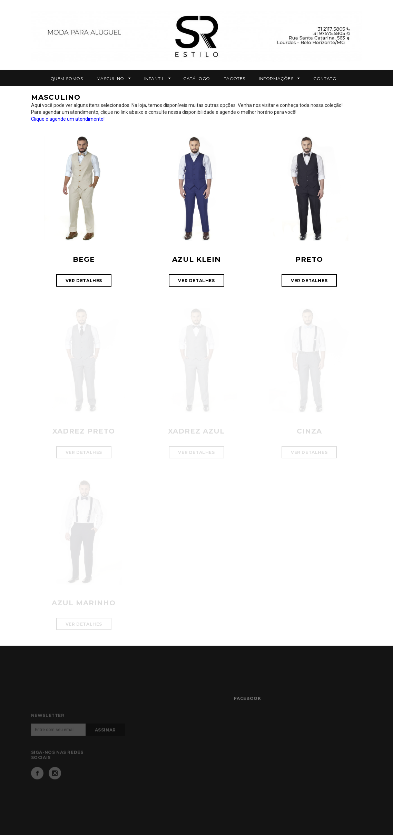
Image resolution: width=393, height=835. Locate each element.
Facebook (37, 783)
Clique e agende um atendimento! (68, 119)
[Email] (58, 740)
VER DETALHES (84, 280)
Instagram (55, 783)
